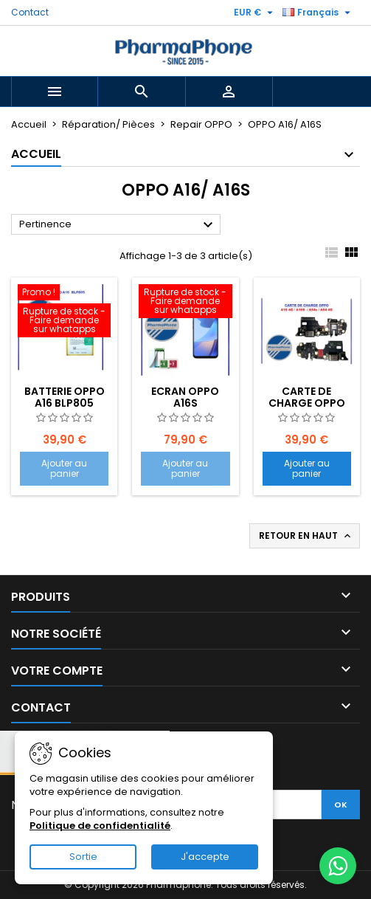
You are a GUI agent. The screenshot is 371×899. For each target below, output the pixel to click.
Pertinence (118, 225)
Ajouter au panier (64, 468)
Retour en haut (306, 535)
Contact (30, 12)
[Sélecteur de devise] (255, 12)
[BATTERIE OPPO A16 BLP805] (64, 312)
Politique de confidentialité (100, 826)
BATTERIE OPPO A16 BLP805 (64, 397)
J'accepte (205, 857)
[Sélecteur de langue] (318, 12)
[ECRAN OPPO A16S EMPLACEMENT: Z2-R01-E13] (185, 302)
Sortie (83, 857)
